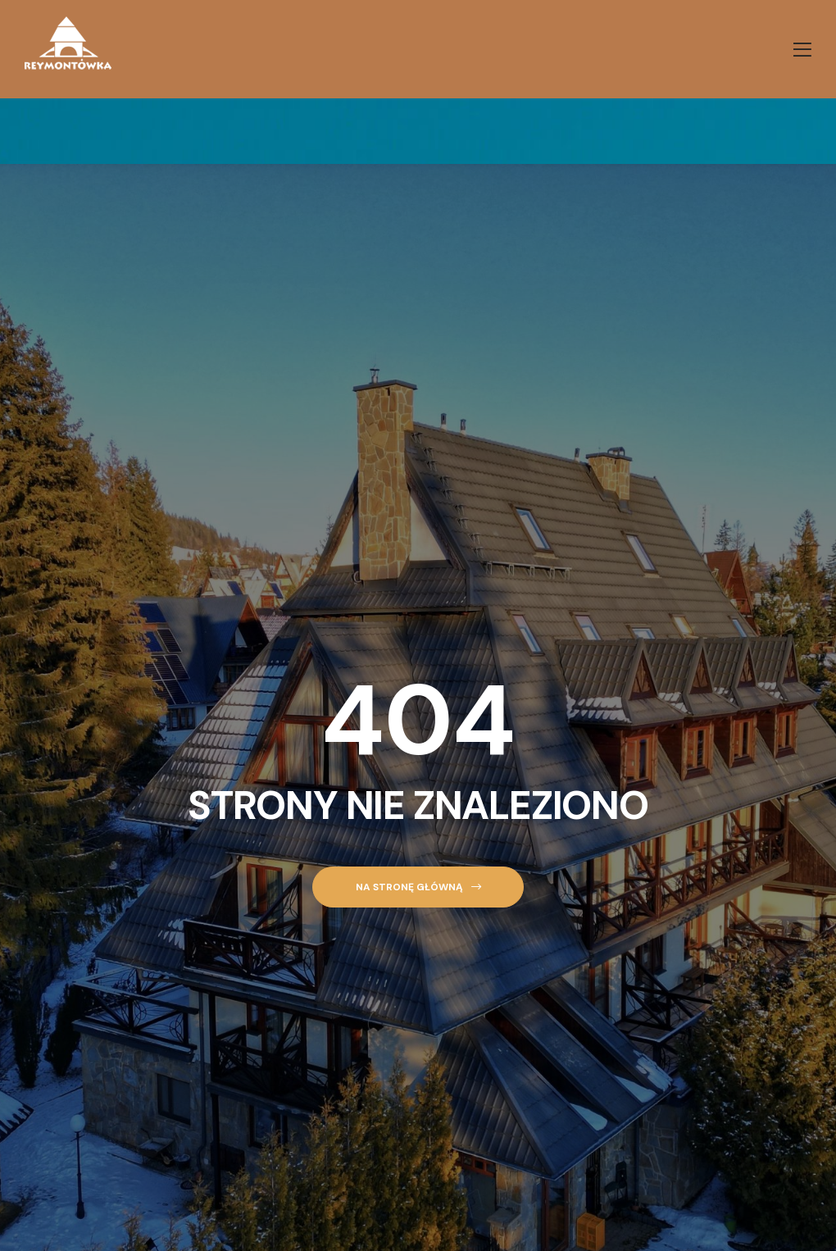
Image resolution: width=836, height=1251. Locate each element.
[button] (417, 887)
